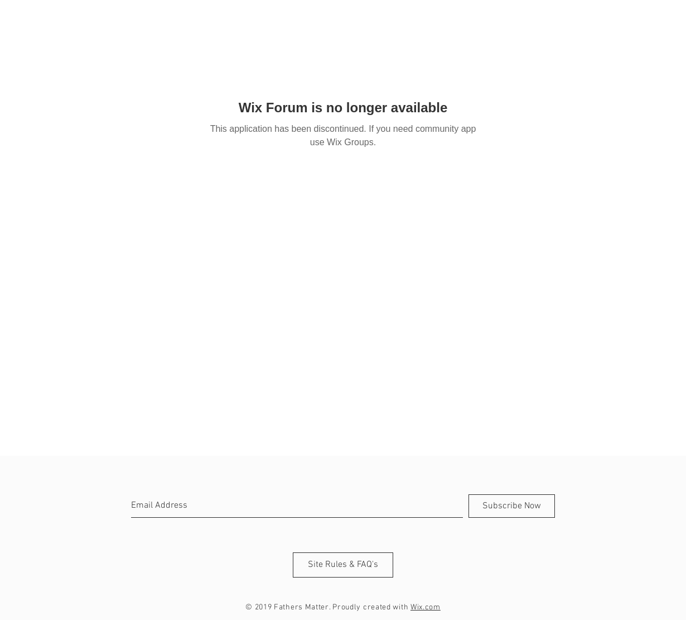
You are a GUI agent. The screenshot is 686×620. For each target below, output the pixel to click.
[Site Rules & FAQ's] (343, 565)
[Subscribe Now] (511, 506)
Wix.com (425, 607)
